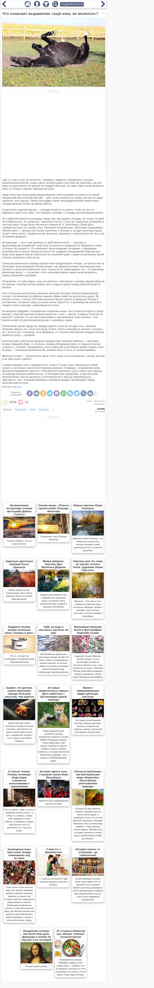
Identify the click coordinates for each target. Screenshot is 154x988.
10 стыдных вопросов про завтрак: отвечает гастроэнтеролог (70, 933)
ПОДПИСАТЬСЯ (72, 4)
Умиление (44, 410)
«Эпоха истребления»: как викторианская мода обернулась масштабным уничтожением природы (87, 779)
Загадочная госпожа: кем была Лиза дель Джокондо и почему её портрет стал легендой (36, 935)
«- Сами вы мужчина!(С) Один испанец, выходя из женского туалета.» (53, 882)
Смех (32, 410)
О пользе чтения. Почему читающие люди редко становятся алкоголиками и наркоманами (19, 779)
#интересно (99, 401)
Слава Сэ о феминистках (53, 851)
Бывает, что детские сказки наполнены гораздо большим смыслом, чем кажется (19, 692)
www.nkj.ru (17, 387)
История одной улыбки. (36, 966)
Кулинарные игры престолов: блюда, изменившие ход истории (19, 854)
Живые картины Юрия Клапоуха (87, 507)
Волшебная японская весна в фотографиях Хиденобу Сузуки (88, 629)
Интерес (7, 410)
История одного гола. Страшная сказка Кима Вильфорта (53, 774)
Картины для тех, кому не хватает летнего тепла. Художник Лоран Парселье (88, 566)
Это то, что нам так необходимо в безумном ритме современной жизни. (19, 659)
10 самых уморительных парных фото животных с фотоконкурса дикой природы (54, 693)
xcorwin (101, 409)
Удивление (20, 410)
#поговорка (99, 404)
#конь (89, 401)
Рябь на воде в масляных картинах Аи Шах (53, 629)
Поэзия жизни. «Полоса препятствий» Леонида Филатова (53, 508)
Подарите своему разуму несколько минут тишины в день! (19, 629)
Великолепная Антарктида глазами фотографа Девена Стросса (19, 510)
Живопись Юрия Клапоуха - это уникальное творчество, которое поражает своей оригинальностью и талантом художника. (88, 544)
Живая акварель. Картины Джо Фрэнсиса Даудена (53, 564)
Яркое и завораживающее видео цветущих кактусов (88, 692)
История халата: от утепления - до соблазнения (88, 852)
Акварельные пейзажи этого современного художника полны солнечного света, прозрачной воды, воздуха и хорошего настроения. (53, 601)
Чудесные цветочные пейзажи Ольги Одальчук (19, 564)
